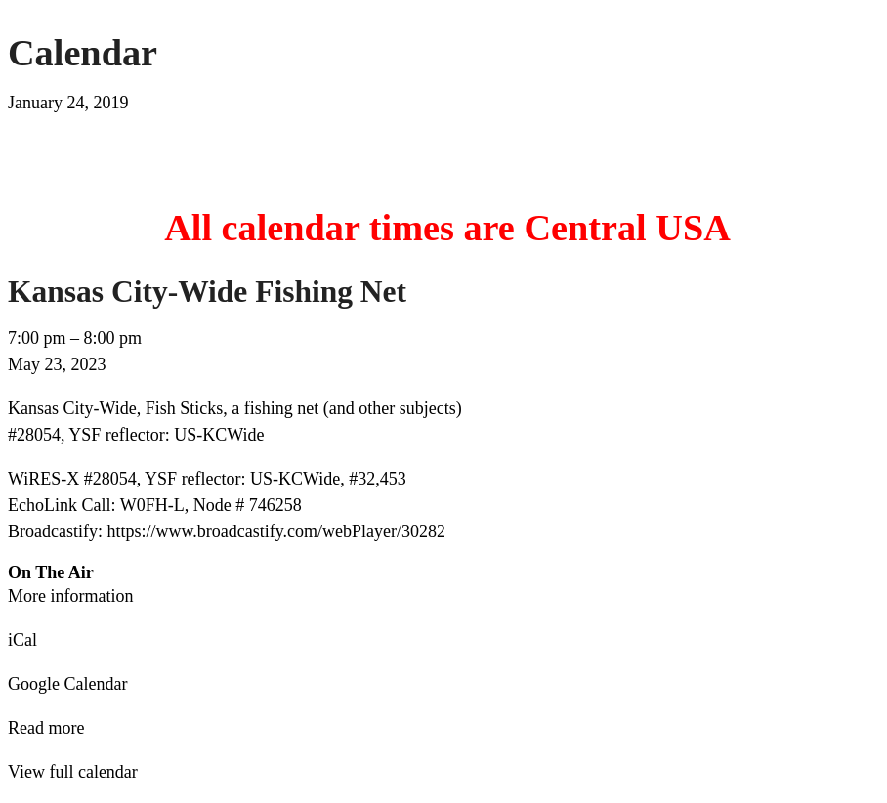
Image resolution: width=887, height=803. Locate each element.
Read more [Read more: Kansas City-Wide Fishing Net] (46, 728)
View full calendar (73, 772)
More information (70, 596)
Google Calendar (67, 684)
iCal (22, 640)
